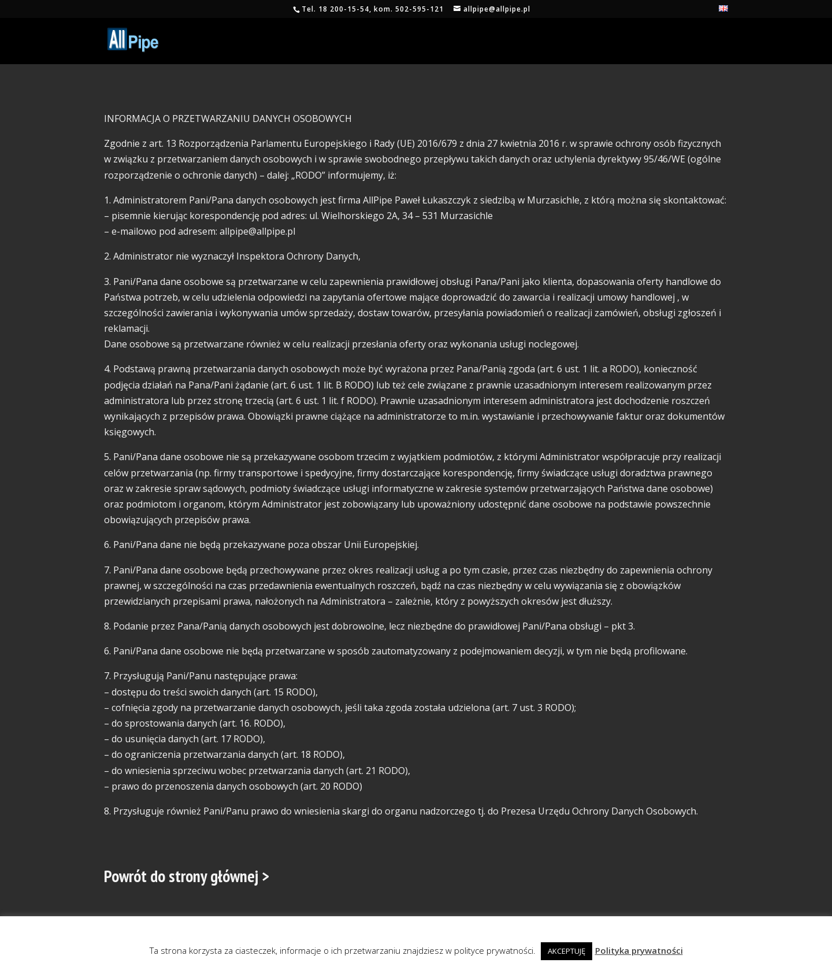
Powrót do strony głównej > (186, 876)
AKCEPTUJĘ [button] (566, 951)
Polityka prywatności (639, 950)
